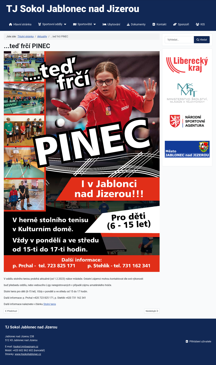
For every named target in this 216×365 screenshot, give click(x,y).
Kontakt (158, 24)
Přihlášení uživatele (197, 341)
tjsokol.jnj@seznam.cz (25, 346)
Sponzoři (180, 24)
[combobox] (179, 39)
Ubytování (110, 24)
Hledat (202, 39)
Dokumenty (136, 24)
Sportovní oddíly (49, 24)
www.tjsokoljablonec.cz (28, 354)
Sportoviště (82, 24)
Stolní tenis (49, 304)
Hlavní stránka (19, 24)
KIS (200, 24)
